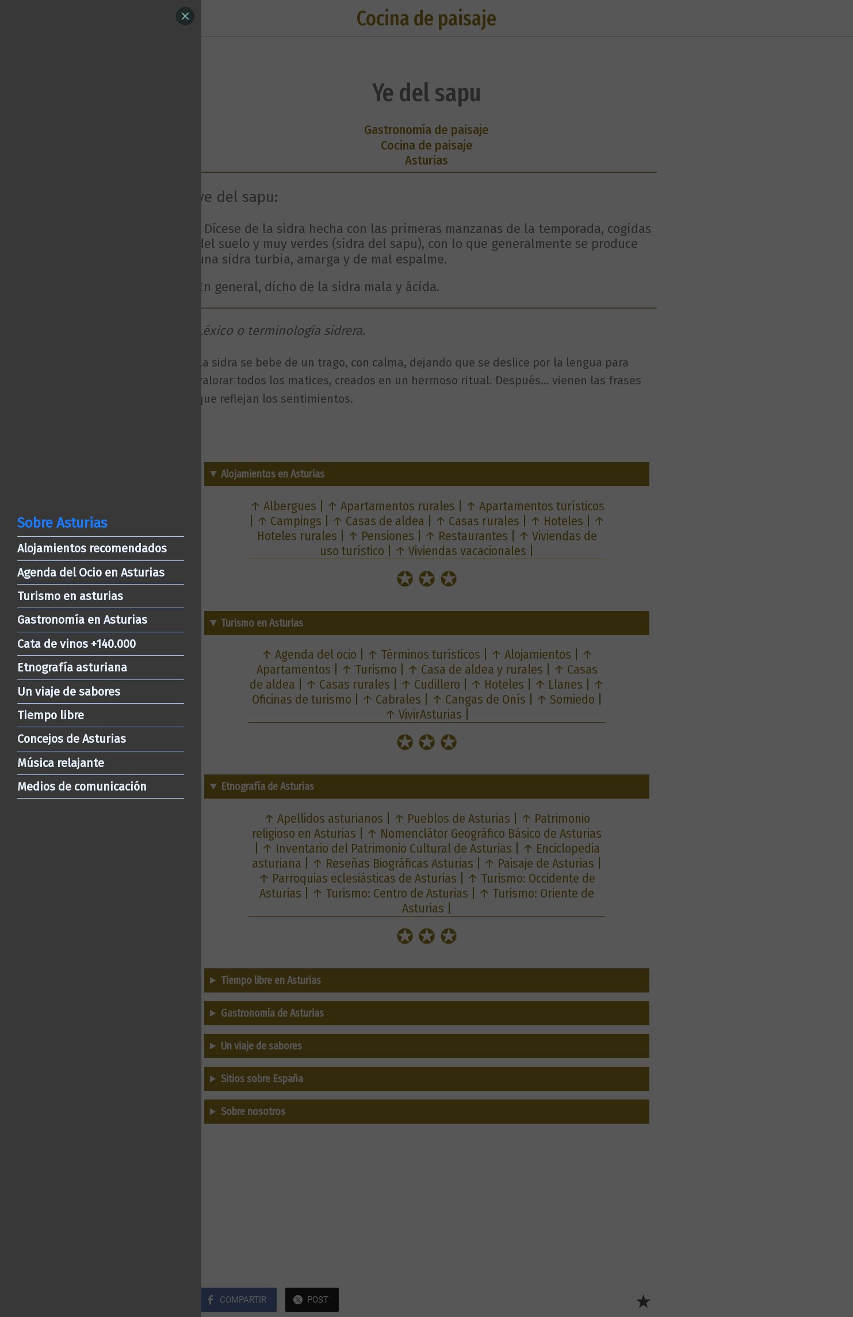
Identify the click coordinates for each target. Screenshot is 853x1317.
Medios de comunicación (82, 786)
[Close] (185, 16)
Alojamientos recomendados (92, 548)
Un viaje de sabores (68, 691)
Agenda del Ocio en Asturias (91, 572)
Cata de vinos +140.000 (76, 644)
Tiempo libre (50, 715)
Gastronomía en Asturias (82, 620)
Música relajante (60, 763)
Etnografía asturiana (72, 667)
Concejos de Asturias (71, 739)
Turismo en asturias (70, 596)
